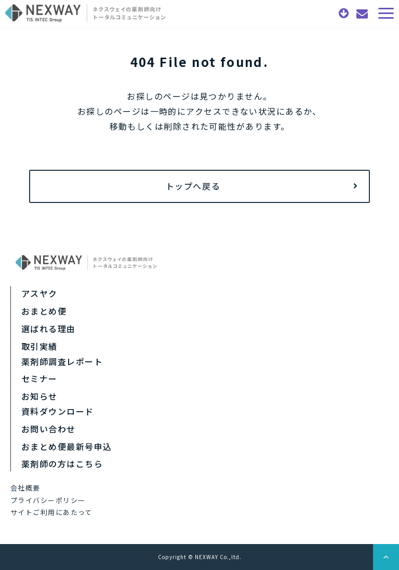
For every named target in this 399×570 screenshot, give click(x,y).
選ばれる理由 (48, 328)
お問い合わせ (363, 13)
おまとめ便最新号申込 (66, 446)
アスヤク (39, 293)
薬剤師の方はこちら (62, 463)
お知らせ (39, 396)
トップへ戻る (193, 186)
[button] (386, 13)
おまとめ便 (43, 311)
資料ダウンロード (345, 13)
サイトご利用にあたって (51, 512)
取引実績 (39, 346)
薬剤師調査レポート (62, 361)
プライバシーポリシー (47, 500)
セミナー (39, 378)
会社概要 (25, 488)
